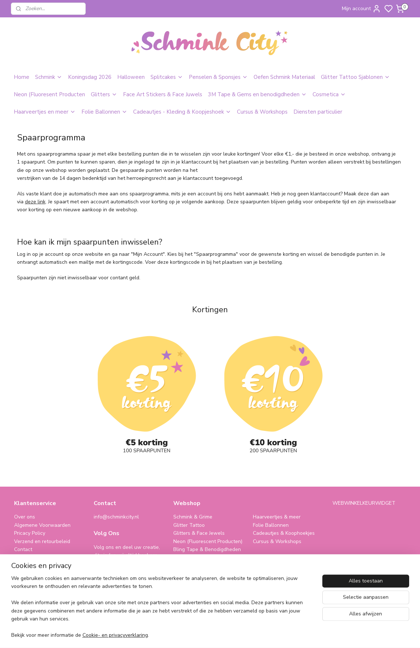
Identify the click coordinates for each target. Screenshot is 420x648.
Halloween (131, 77)
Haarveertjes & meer (277, 516)
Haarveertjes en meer (45, 111)
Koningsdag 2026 (89, 77)
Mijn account (361, 8)
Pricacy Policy (29, 533)
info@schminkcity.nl (116, 516)
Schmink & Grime (192, 516)
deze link (35, 201)
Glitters (104, 94)
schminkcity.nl (273, 573)
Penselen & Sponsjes (218, 77)
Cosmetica (329, 94)
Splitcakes (166, 77)
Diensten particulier (317, 111)
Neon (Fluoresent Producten (49, 94)
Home (21, 77)
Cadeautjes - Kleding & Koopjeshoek (182, 111)
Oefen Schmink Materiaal (284, 77)
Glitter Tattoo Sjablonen (355, 77)
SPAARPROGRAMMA (199, 573)
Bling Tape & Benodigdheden (207, 549)
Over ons (24, 516)
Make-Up (183, 557)
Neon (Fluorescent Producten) (207, 541)
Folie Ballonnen (104, 111)
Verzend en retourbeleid (42, 541)
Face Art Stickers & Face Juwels (162, 94)
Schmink (48, 77)
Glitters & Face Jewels (199, 533)
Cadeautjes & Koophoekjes (284, 533)
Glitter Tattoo (189, 525)
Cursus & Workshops (262, 111)
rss (259, 635)
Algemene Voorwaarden (42, 525)
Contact (23, 549)
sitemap (246, 635)
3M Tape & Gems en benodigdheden (257, 94)
